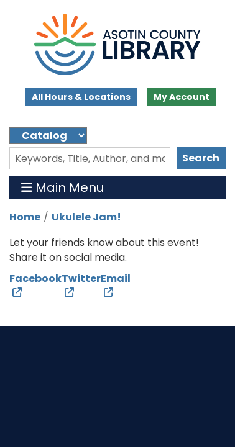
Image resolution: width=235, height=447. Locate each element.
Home (24, 217)
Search (200, 158)
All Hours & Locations (81, 97)
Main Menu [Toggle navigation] (62, 187)
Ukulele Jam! (86, 217)
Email (116, 278)
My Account (182, 97)
